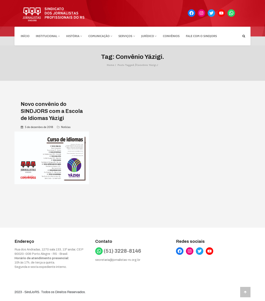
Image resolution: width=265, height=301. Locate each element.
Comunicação (100, 36)
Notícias (66, 126)
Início (25, 36)
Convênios (171, 36)
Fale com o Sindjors (201, 36)
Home (110, 64)
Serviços (126, 36)
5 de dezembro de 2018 (39, 126)
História (74, 36)
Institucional (48, 36)
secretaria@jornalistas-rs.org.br (117, 259)
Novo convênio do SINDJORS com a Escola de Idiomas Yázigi (52, 111)
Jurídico (149, 36)
